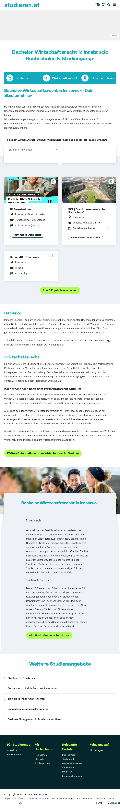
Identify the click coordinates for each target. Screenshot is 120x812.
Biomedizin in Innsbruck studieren (28, 709)
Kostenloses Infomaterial (27, 234)
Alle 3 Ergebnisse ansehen (60, 290)
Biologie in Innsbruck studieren (26, 698)
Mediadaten (41, 754)
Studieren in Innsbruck (21, 678)
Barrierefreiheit (85, 798)
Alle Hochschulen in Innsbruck (49, 635)
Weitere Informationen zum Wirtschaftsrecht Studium (43, 453)
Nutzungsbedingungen (63, 798)
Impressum (10, 798)
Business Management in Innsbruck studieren (35, 719)
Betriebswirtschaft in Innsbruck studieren (32, 688)
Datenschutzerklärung (38, 798)
